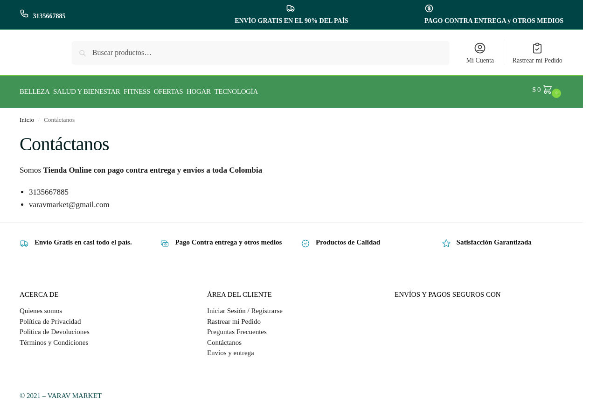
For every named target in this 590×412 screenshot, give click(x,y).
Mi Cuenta (480, 53)
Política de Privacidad (50, 317)
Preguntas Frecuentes (237, 328)
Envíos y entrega (230, 349)
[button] (547, 90)
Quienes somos (41, 307)
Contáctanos (224, 338)
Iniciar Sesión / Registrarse (245, 307)
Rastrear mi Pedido (537, 53)
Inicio (27, 115)
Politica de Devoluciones (55, 328)
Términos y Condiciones (54, 338)
